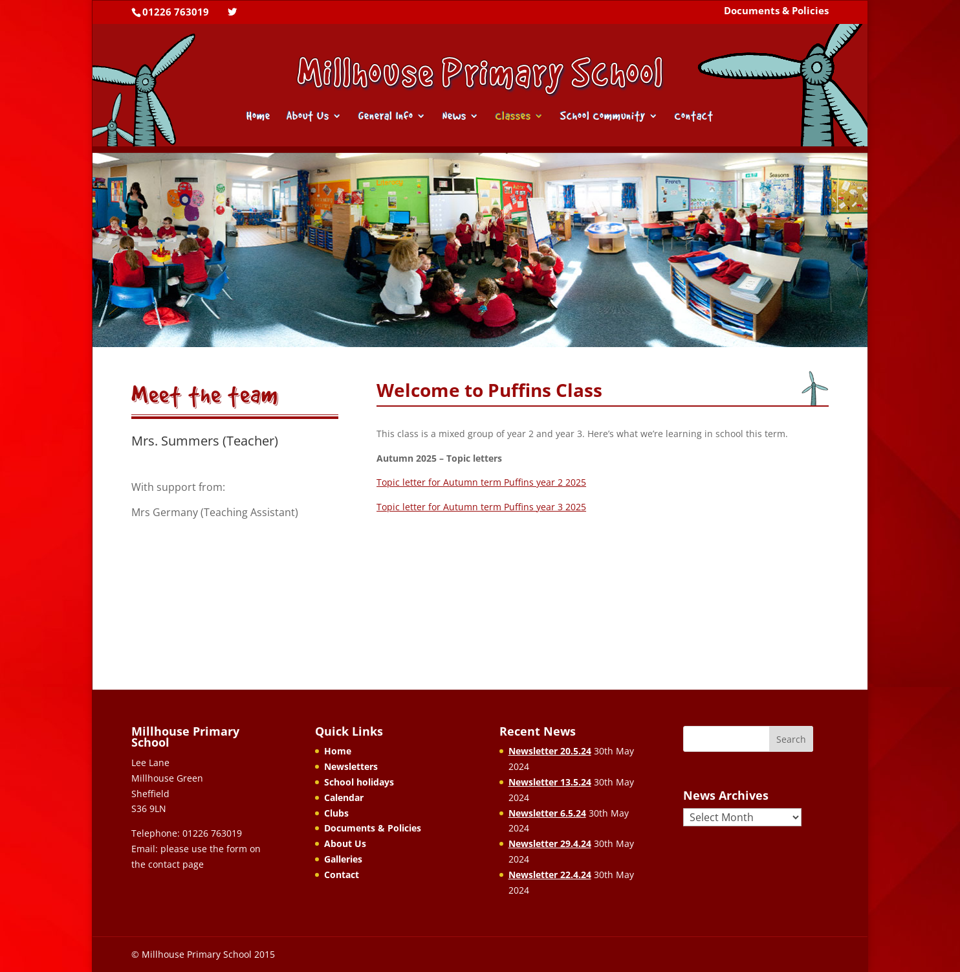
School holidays (359, 782)
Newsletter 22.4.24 (549, 874)
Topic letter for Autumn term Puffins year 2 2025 (481, 482)
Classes (513, 116)
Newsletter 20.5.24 (549, 751)
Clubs (336, 813)
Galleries (343, 859)
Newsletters (351, 766)
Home (258, 116)
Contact (694, 116)
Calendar (344, 797)
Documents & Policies (776, 11)
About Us (308, 116)
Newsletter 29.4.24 (549, 843)
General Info (385, 116)
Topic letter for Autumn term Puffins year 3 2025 (481, 507)
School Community (603, 116)
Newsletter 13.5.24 (549, 782)
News (454, 116)
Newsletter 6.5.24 (547, 813)
